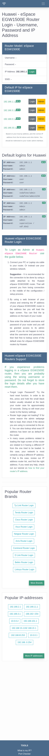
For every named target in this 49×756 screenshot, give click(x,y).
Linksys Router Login (24, 569)
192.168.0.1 (9, 119)
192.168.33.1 (10, 128)
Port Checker (24, 754)
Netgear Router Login (24, 534)
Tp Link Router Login (24, 505)
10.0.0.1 (34, 635)
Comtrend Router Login (24, 548)
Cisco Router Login (24, 520)
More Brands (37, 583)
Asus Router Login (24, 527)
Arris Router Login (24, 541)
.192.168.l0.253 (17, 635)
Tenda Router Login (24, 512)
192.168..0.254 (24, 642)
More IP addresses (34, 656)
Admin (41, 101)
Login (31, 72)
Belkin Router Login (24, 562)
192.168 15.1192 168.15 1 (24, 628)
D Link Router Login (24, 555)
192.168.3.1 (9, 110)
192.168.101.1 (30, 621)
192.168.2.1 (15, 607)
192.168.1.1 (9, 102)
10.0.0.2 (15, 621)
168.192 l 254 (32, 614)
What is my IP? (25, 750)
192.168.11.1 (32, 607)
